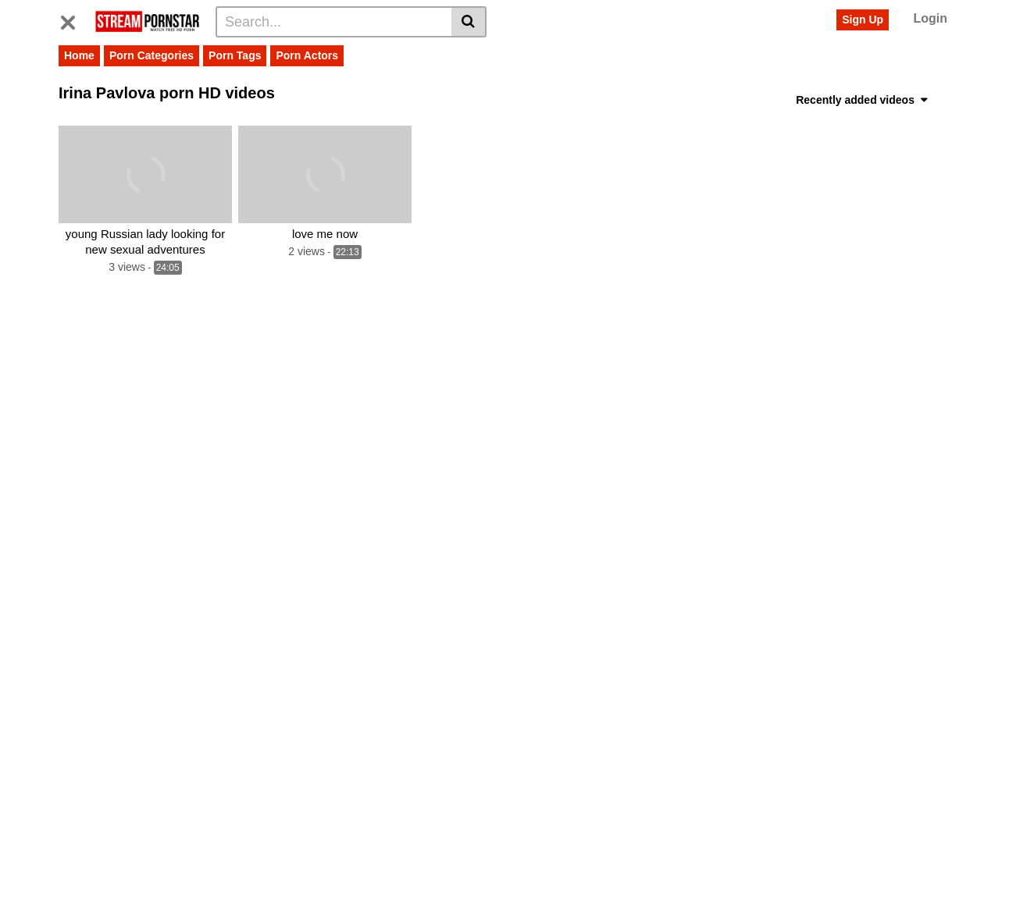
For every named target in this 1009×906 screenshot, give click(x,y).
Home (79, 55)
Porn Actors (307, 55)
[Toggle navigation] (74, 19)
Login (930, 18)
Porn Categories (151, 55)
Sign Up (862, 19)
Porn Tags (235, 55)
